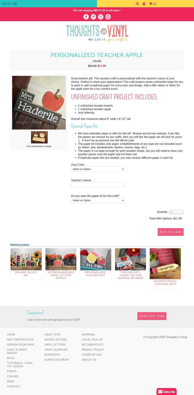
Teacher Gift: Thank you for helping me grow (131, 275)
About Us (89, 359)
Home (11, 334)
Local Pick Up (92, 339)
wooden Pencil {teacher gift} (165, 283)
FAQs (10, 381)
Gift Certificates (20, 339)
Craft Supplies (55, 349)
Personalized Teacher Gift (95, 274)
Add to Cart (170, 232)
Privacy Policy (93, 349)
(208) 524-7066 (152, 316)
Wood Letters (55, 339)
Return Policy (93, 344)
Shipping (88, 334)
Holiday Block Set (26, 274)
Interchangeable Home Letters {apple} (61, 275)
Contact (14, 386)
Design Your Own (20, 344)
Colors (12, 376)
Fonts (11, 371)
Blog (11, 358)
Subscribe (166, 391)
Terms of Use (92, 354)
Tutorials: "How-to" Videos (20, 364)
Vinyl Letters (54, 344)
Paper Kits (52, 354)
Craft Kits (52, 334)
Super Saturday (56, 359)
